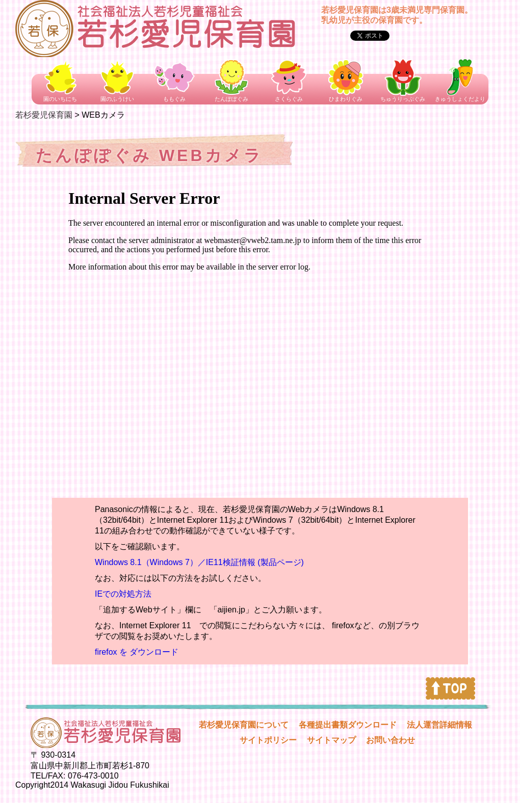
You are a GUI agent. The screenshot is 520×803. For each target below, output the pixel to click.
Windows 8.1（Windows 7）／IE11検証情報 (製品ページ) (199, 562)
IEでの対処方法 (123, 594)
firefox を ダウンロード (136, 652)
